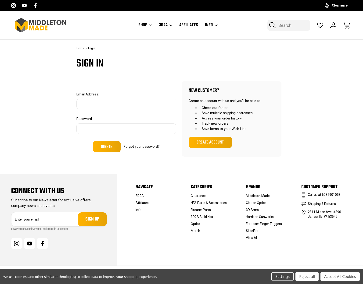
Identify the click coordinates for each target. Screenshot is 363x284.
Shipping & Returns (322, 204)
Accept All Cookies (340, 276)
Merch (195, 231)
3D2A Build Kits (202, 217)
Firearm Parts (201, 210)
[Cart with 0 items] (346, 25)
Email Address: (87, 94)
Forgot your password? (142, 146)
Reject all (307, 276)
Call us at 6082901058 (324, 194)
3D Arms (252, 210)
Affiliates (188, 25)
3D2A (165, 25)
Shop (145, 25)
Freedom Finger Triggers (264, 224)
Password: (84, 119)
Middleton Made (258, 196)
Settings (282, 276)
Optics (195, 224)
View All (252, 238)
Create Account (210, 142)
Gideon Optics (256, 203)
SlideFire (252, 231)
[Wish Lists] (320, 25)
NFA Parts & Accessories (209, 203)
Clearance (336, 5)
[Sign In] (333, 25)
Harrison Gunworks (260, 217)
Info (211, 25)
